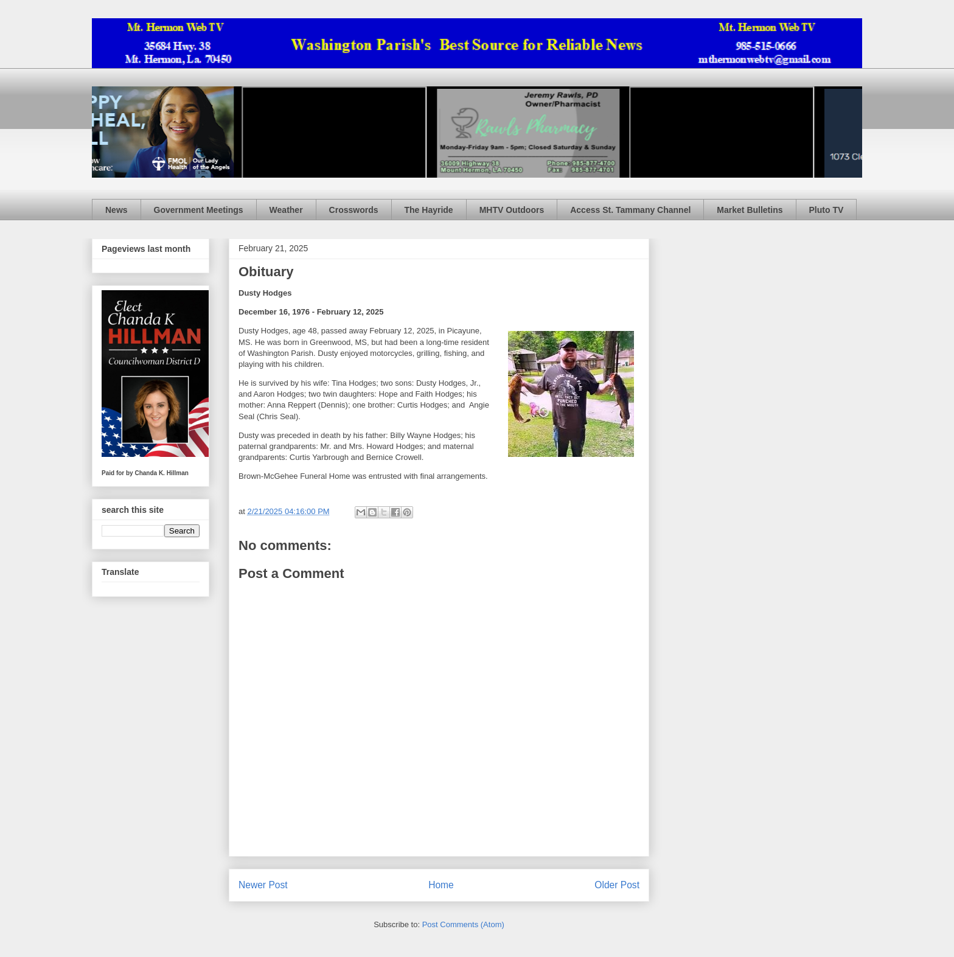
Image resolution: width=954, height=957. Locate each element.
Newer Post (263, 885)
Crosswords (353, 210)
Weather (286, 210)
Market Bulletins (749, 210)
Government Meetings (198, 210)
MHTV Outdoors (512, 210)
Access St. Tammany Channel (630, 210)
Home (441, 885)
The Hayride (429, 210)
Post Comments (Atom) (463, 924)
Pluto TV (826, 210)
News (116, 210)
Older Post (616, 885)
